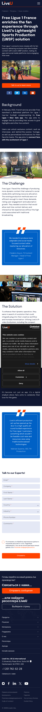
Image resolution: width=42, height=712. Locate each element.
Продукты (6, 617)
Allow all (21, 370)
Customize (21, 377)
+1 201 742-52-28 (12, 669)
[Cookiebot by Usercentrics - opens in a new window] (30, 327)
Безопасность (6, 695)
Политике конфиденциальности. (24, 547)
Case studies (23, 11)
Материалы (6, 627)
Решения (5, 622)
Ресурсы (13, 11)
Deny (21, 383)
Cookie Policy (28, 701)
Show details (30, 364)
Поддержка (6, 632)
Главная (5, 11)
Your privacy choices (31, 698)
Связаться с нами (8, 674)
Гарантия (27, 695)
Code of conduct (7, 701)
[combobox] (21, 505)
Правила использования (9, 692)
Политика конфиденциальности (12, 698)
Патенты (26, 692)
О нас (4, 636)
